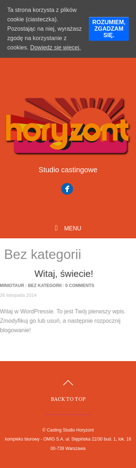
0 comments (77, 286)
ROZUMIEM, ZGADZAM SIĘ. (108, 28)
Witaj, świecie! (61, 275)
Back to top (68, 399)
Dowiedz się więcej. (55, 47)
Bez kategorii (42, 286)
